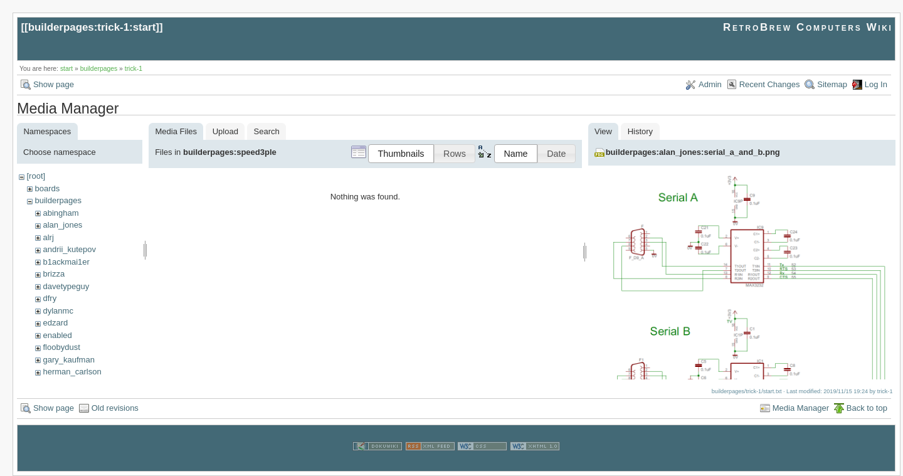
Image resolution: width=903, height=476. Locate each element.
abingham (60, 213)
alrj (48, 237)
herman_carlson (72, 371)
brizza (54, 273)
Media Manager (801, 408)
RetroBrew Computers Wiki (808, 27)
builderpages (99, 68)
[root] (35, 176)
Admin (710, 84)
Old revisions (115, 408)
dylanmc (58, 310)
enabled (57, 335)
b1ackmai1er (66, 262)
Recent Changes (769, 84)
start (66, 68)
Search (267, 131)
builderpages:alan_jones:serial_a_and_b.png (693, 152)
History (640, 131)
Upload (225, 131)
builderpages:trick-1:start (92, 27)
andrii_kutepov (69, 249)
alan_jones (62, 225)
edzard (55, 322)
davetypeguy (66, 286)
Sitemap (832, 84)
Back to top (867, 408)
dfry (49, 298)
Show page (53, 84)
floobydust (61, 347)
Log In (876, 84)
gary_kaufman (68, 359)
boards (47, 188)
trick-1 (133, 68)
